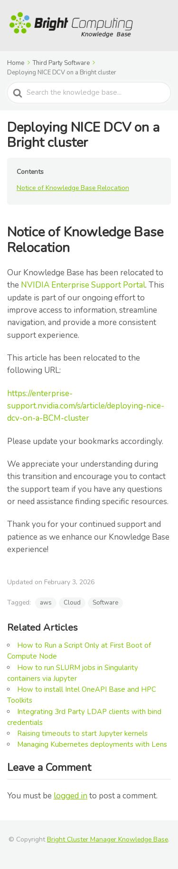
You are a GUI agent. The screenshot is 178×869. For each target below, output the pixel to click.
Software (105, 602)
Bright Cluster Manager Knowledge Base (107, 839)
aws (46, 602)
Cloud (72, 602)
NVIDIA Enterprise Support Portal (83, 285)
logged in (70, 795)
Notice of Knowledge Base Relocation (73, 187)
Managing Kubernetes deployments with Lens (92, 744)
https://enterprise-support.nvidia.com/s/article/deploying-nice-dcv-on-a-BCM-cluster (85, 406)
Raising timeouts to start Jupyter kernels (82, 733)
